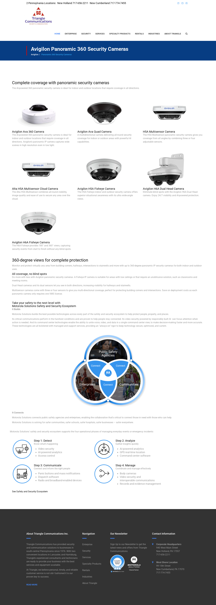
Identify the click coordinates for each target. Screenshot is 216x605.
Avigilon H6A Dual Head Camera (163, 188)
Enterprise (87, 544)
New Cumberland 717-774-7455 (108, 3)
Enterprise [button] (71, 34)
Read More (31, 584)
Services (86, 557)
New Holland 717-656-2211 (72, 3)
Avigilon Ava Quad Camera (94, 131)
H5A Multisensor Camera (159, 131)
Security (86, 551)
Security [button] (86, 34)
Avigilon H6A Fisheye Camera (31, 242)
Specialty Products (119, 34)
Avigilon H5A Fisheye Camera (96, 188)
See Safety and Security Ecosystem (30, 491)
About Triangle (172, 34)
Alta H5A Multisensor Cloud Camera (35, 188)
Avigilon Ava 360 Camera (28, 131)
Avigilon (34, 54)
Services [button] (100, 34)
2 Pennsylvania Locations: (41, 3)
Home (57, 34)
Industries (154, 34)
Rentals (139, 34)
